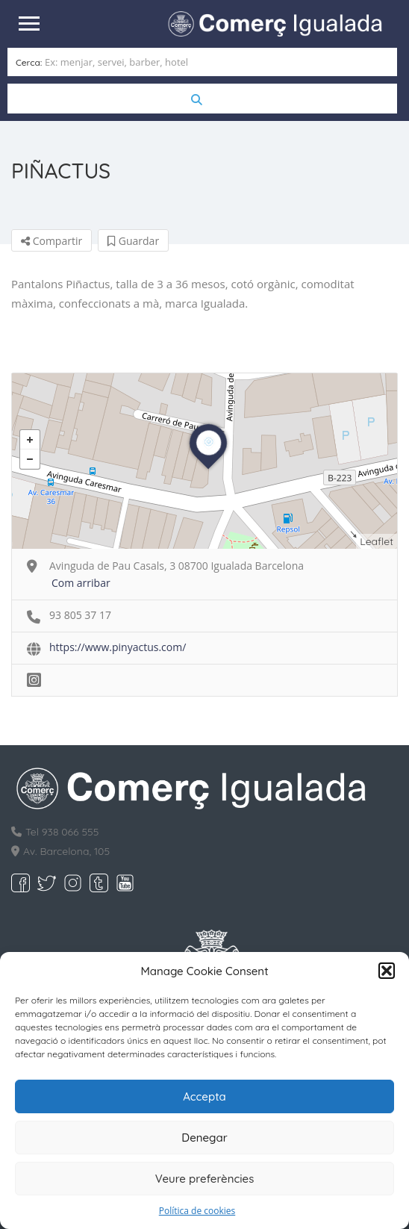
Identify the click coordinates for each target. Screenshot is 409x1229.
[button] (386, 970)
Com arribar (80, 581)
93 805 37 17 (80, 613)
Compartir (51, 239)
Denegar (204, 1137)
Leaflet (376, 540)
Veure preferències (205, 1179)
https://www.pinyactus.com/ (117, 645)
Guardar (133, 239)
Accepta (204, 1096)
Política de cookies (197, 1210)
